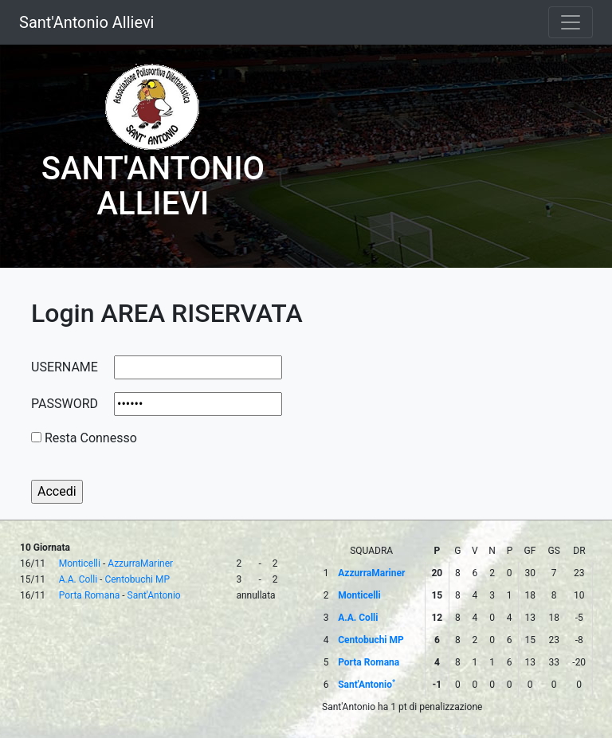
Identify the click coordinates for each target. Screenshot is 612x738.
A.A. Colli (78, 579)
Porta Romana (89, 595)
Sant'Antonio (154, 595)
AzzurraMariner (140, 563)
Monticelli (79, 563)
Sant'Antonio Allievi (86, 22)
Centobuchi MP (137, 579)
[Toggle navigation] (570, 22)
